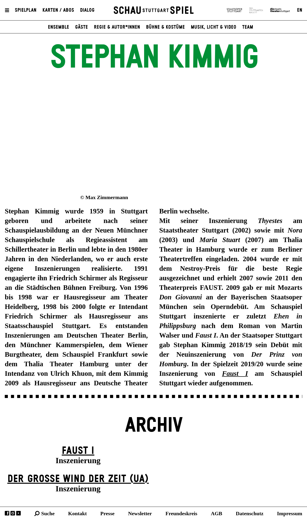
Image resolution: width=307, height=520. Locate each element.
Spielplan (25, 10)
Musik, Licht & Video (213, 27)
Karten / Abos (58, 10)
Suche (48, 513)
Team (247, 27)
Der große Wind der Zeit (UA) (78, 479)
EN (299, 10)
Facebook (7, 513)
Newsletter (140, 513)
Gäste (81, 27)
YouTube (18, 513)
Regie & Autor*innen (117, 27)
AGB (216, 513)
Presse (107, 513)
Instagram (12, 513)
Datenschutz (249, 513)
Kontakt (77, 513)
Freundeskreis (181, 513)
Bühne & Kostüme (165, 27)
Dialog (87, 10)
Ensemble (58, 27)
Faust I (78, 451)
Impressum (289, 513)
